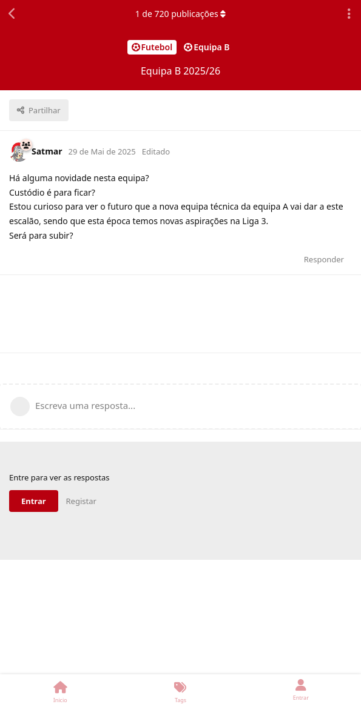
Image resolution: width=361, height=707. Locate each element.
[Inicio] (60, 691)
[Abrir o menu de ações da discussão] (349, 14)
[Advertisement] (180, 314)
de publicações (180, 13)
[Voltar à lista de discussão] (12, 14)
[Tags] (180, 691)
